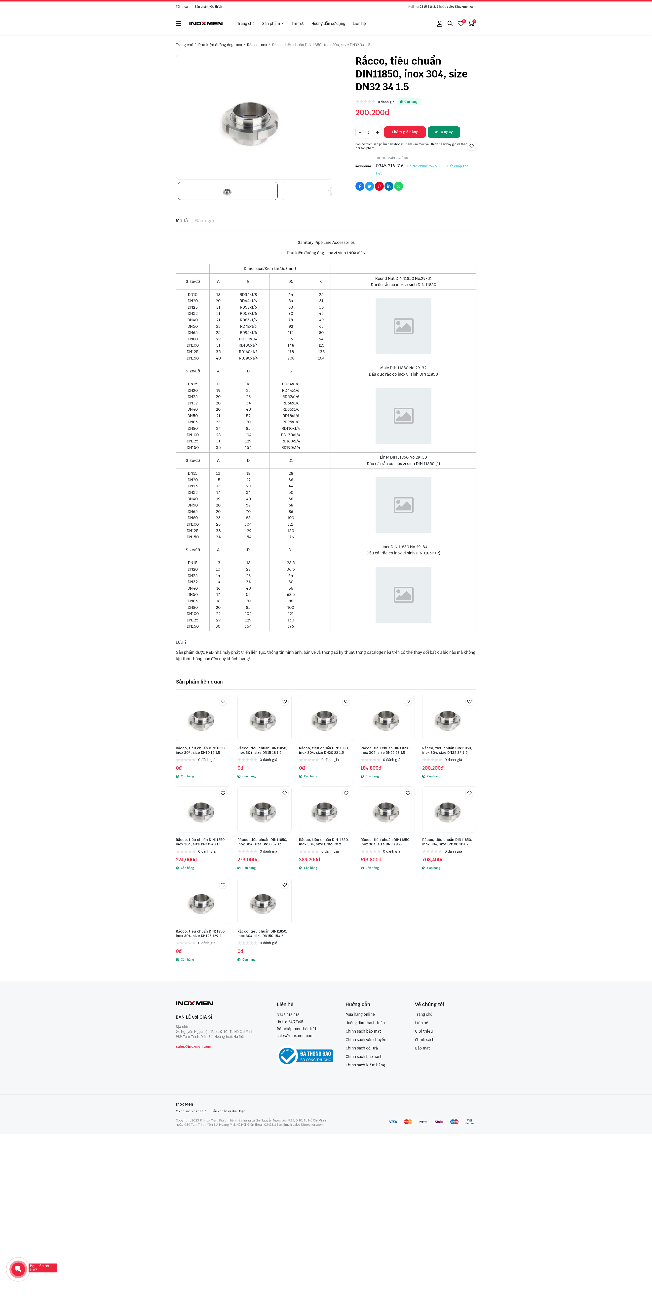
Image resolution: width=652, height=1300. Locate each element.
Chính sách (424, 1039)
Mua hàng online (360, 1014)
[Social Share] (359, 186)
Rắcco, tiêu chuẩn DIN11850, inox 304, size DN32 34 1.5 (447, 750)
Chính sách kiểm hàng (365, 1065)
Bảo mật (422, 1048)
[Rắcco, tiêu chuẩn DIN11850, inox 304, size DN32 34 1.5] (449, 718)
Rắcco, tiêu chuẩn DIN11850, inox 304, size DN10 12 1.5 (201, 750)
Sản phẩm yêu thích (208, 7)
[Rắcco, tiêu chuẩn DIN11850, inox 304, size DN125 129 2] (203, 901)
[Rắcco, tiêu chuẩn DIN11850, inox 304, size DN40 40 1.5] (203, 809)
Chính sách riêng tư (190, 1111)
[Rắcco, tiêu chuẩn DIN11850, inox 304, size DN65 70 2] (326, 809)
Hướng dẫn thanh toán (365, 1022)
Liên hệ (359, 23)
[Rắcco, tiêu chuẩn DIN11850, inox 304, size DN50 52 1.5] (264, 809)
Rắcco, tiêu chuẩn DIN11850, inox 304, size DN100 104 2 (447, 841)
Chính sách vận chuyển (366, 1039)
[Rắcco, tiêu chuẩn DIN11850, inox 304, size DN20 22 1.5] (326, 718)
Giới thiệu (424, 1031)
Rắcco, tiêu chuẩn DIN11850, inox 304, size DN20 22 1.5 (324, 750)
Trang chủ (246, 23)
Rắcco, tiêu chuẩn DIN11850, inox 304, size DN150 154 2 (262, 933)
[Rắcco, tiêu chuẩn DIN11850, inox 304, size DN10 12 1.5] (203, 718)
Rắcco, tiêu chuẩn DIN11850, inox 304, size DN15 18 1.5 (262, 750)
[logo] (206, 23)
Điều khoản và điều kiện (227, 1111)
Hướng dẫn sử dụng (328, 23)
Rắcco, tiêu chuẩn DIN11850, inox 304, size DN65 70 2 (324, 841)
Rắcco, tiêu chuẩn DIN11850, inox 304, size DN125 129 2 (201, 933)
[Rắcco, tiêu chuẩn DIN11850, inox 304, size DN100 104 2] (449, 809)
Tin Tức (298, 23)
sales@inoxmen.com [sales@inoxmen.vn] (295, 1035)
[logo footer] (215, 1004)
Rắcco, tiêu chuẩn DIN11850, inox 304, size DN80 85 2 (385, 841)
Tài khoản (183, 7)
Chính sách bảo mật (363, 1031)
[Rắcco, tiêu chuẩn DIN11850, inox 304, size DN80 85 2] (388, 809)
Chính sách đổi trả (362, 1048)
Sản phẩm (273, 23)
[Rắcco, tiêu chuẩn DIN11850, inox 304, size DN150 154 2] (264, 901)
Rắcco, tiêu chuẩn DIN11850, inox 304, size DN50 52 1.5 (262, 841)
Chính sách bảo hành (364, 1056)
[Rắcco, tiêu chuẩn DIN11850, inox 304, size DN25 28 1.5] (388, 718)
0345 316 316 (429, 7)
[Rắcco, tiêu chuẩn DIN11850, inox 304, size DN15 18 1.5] (264, 718)
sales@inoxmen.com (461, 7)
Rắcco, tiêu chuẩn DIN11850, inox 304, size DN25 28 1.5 (385, 750)
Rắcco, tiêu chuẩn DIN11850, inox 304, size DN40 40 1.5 (201, 841)
